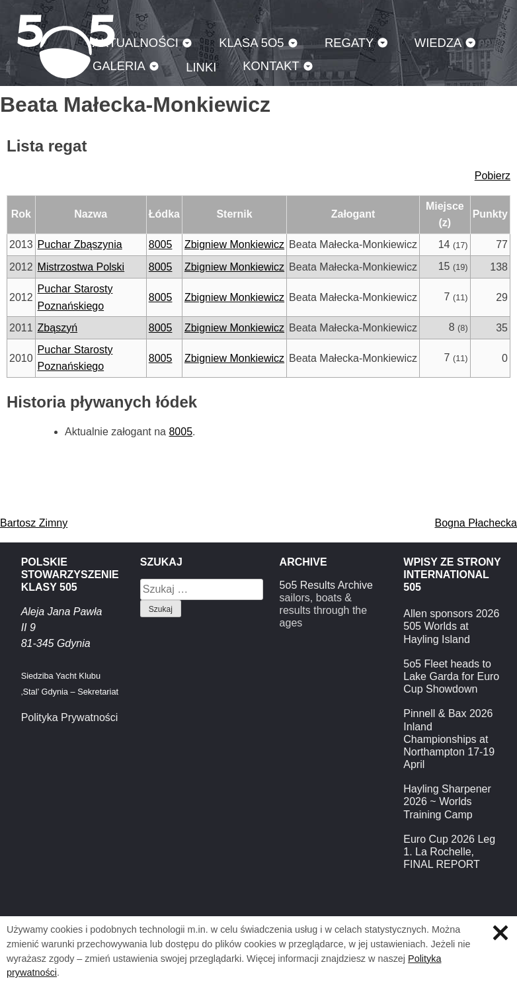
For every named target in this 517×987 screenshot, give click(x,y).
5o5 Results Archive (326, 585)
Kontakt (271, 66)
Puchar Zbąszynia (80, 244)
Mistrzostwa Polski (81, 267)
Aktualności (136, 43)
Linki (201, 67)
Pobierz (492, 175)
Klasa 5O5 (251, 43)
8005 (161, 244)
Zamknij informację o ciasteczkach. (500, 933)
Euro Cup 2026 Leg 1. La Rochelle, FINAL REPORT (449, 852)
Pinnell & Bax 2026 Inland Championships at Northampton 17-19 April (449, 739)
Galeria (119, 66)
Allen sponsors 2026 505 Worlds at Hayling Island (451, 626)
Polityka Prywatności (69, 717)
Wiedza (438, 43)
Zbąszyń (57, 327)
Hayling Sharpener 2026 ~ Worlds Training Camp (447, 801)
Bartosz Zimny (33, 523)
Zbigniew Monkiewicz (234, 244)
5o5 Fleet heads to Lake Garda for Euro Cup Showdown (451, 676)
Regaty (349, 43)
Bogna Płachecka (475, 523)
